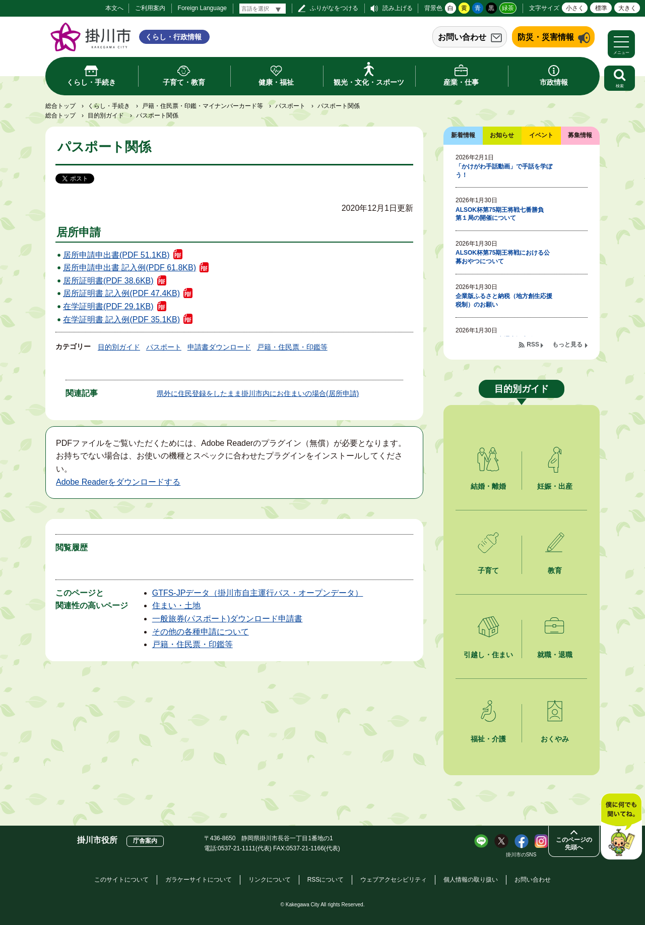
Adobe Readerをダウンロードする (118, 482)
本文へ (114, 8)
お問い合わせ (462, 37)
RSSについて (325, 879)
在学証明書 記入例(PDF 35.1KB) (121, 319)
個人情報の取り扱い (470, 879)
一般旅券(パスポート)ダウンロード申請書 (227, 618)
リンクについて (269, 879)
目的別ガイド (106, 115)
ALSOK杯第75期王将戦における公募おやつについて (503, 257)
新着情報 (463, 135)
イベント (541, 135)
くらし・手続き (109, 105)
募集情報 (580, 135)
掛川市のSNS (521, 854)
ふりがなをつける (334, 8)
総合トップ (60, 105)
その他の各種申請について (200, 631)
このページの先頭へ (574, 843)
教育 (555, 570)
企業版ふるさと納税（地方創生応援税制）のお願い (504, 300)
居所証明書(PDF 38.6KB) (108, 280)
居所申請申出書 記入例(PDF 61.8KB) (129, 267)
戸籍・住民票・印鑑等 (292, 347)
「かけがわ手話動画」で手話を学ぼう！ (504, 171)
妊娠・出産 (554, 486)
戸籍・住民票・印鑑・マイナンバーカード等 (202, 105)
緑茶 (508, 8)
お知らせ (502, 135)
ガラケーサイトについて (198, 879)
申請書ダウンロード (219, 347)
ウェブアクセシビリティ (393, 879)
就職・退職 (554, 655)
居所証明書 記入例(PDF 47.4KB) (121, 293)
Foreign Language (202, 8)
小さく (575, 8)
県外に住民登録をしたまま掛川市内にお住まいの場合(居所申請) (258, 393)
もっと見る (567, 344)
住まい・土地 (176, 605)
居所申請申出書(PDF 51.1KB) (116, 255)
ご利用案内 (150, 8)
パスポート (290, 105)
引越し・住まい (488, 655)
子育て (488, 570)
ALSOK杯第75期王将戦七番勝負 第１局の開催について (503, 214)
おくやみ (555, 739)
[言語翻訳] (262, 9)
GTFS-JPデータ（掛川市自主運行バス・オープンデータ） (257, 593)
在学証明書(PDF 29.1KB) (108, 306)
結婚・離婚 (488, 486)
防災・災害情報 (546, 37)
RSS (533, 344)
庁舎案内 (145, 840)
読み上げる (397, 8)
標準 (601, 8)
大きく (627, 8)
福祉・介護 (488, 739)
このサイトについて (121, 879)
